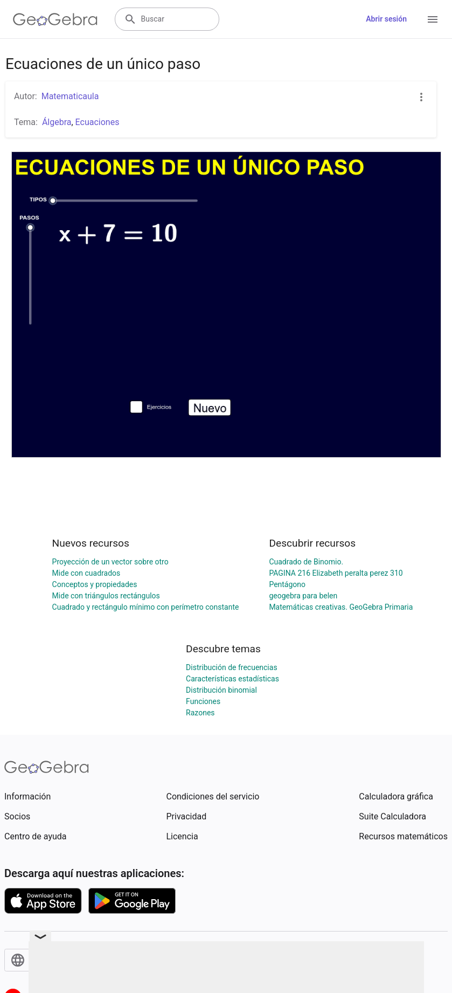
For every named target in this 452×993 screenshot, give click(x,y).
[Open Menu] (432, 19)
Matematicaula (70, 96)
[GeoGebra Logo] (55, 19)
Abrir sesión (386, 19)
